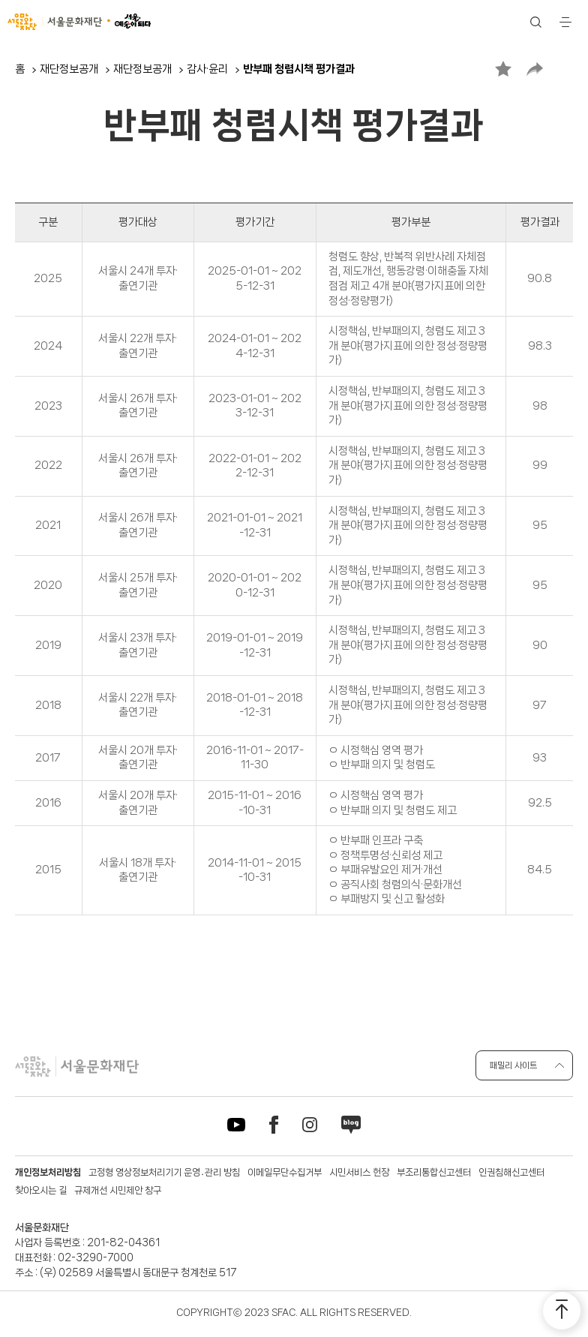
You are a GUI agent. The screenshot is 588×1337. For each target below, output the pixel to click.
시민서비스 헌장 (359, 1172)
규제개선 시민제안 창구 (117, 1190)
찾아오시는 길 (41, 1190)
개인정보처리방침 (48, 1172)
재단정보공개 (69, 69)
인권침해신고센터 (511, 1172)
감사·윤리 (207, 69)
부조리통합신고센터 (434, 1172)
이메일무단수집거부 (285, 1172)
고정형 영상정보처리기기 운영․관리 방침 (164, 1172)
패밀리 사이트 (513, 1065)
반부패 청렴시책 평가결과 (299, 69)
